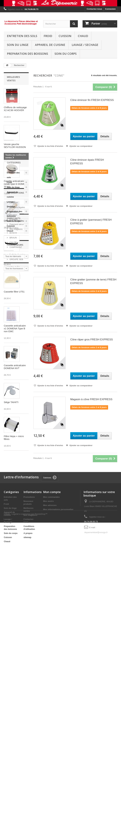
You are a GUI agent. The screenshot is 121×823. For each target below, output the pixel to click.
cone (7, 694)
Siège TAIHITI (11, 402)
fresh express (12, 690)
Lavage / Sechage (85, 45)
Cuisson (65, 36)
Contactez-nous (94, 9)
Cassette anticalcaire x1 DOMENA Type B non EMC (15, 328)
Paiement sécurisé (17, 581)
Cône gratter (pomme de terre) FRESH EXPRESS (93, 281)
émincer (22, 704)
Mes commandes (51, 759)
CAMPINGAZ (15, 625)
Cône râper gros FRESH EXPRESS (91, 339)
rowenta (9, 709)
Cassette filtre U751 (14, 291)
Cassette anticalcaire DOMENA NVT (15, 367)
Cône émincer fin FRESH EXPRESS (92, 100)
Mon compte (52, 753)
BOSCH (13, 611)
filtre (16, 694)
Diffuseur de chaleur (14, 220)
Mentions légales (17, 564)
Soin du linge (18, 45)
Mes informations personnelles (58, 771)
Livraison (13, 559)
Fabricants (13, 597)
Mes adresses (50, 767)
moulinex (9, 704)
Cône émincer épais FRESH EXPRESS (87, 161)
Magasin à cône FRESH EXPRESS (91, 399)
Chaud (83, 36)
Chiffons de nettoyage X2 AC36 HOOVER (15, 109)
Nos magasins (16, 585)
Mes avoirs (48, 763)
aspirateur (10, 713)
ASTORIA (13, 606)
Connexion (110, 9)
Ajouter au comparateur (80, 146)
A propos (13, 576)
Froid (48, 36)
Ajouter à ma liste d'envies (50, 146)
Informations (15, 550)
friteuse (9, 699)
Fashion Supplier (17, 654)
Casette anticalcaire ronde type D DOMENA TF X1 (16, 184)
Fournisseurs (15, 645)
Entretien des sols (22, 36)
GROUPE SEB (16, 659)
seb (18, 699)
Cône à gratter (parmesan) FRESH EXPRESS (91, 221)
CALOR (13, 620)
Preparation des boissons (27, 54)
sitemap (27, 799)
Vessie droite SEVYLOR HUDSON (15, 256)
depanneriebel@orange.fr (95, 794)
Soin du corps (66, 54)
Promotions (29, 759)
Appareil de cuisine (50, 45)
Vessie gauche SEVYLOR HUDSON (15, 145)
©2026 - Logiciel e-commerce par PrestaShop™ (25, 814)
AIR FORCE (11, 718)
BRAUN (13, 615)
